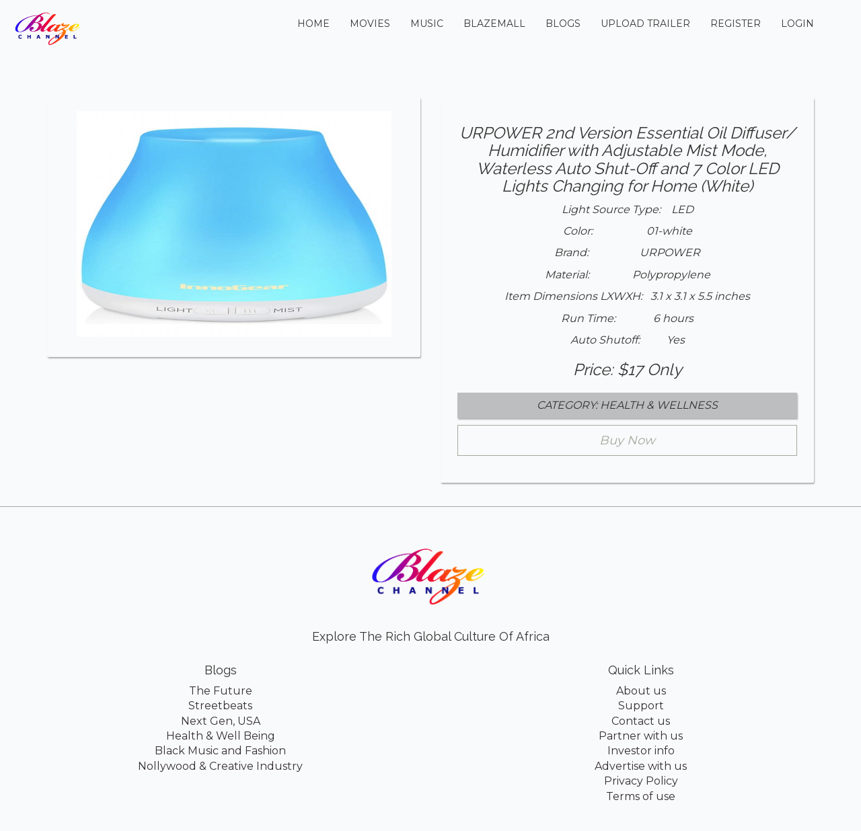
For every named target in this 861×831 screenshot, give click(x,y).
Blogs (563, 23)
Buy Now (627, 440)
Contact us (640, 721)
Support (641, 705)
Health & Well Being (220, 735)
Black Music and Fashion (220, 750)
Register (735, 23)
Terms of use (640, 796)
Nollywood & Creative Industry (220, 766)
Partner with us (641, 735)
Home (318, 23)
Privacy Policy (641, 781)
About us (641, 690)
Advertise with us (641, 766)
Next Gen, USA (220, 721)
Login (797, 23)
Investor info (641, 750)
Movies (370, 23)
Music (426, 23)
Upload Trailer (645, 23)
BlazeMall (494, 23)
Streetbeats (220, 705)
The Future (220, 690)
